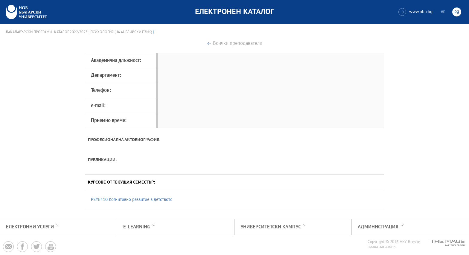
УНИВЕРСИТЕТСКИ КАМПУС (270, 227)
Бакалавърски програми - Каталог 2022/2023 (47, 32)
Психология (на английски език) (121, 32)
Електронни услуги (30, 227)
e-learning (136, 227)
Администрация (378, 227)
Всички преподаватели (237, 44)
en (443, 12)
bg (456, 12)
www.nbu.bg (415, 12)
